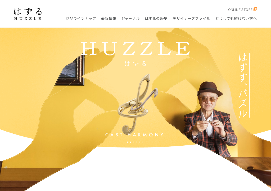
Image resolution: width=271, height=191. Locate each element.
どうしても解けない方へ (236, 18)
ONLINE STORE (242, 9)
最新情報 (108, 18)
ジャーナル (130, 18)
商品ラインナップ (81, 18)
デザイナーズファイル (191, 18)
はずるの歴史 (156, 18)
